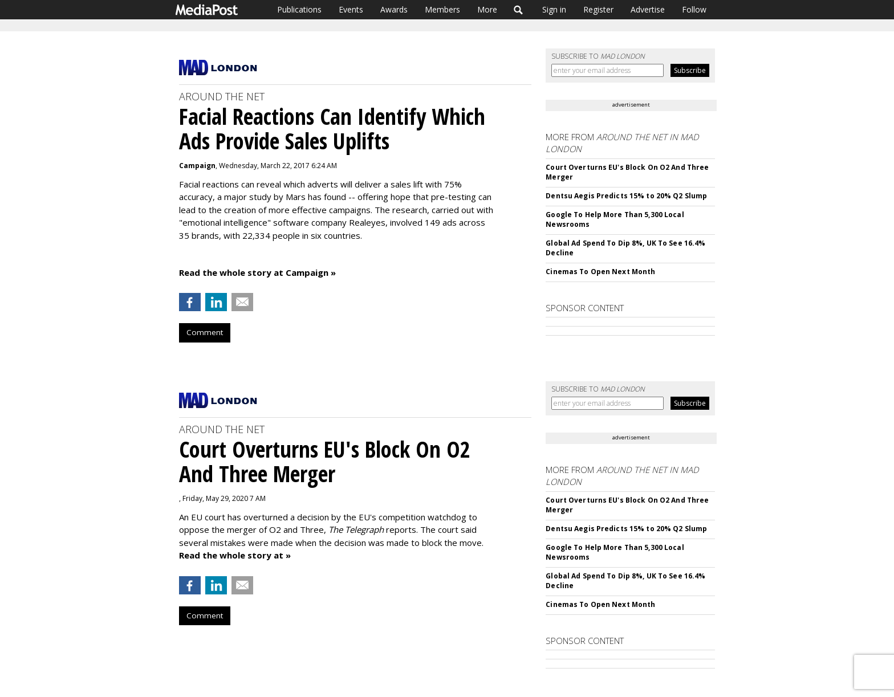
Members (442, 9)
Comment (204, 332)
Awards (394, 9)
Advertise (648, 9)
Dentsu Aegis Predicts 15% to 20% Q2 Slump (626, 196)
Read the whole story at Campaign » (257, 272)
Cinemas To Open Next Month (600, 271)
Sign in (554, 9)
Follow (694, 9)
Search (518, 9)
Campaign (197, 165)
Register (598, 9)
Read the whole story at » (235, 555)
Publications (299, 9)
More (487, 9)
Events (351, 9)
